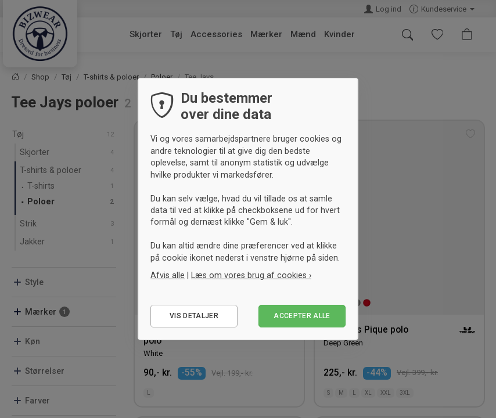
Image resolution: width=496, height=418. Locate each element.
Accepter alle (302, 316)
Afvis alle (167, 275)
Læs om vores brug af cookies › (251, 275)
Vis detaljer (194, 316)
